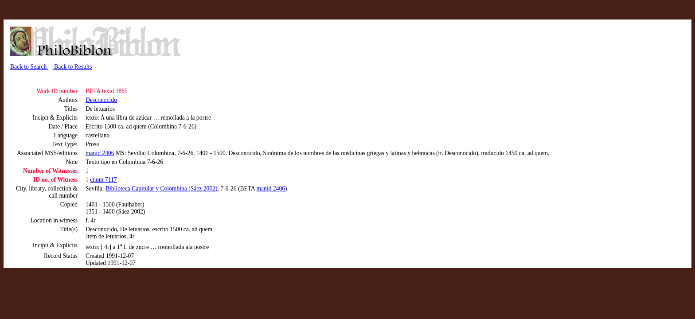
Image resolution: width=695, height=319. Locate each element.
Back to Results (72, 66)
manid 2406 (100, 153)
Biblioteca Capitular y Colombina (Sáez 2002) (161, 188)
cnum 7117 (103, 179)
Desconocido (101, 100)
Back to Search (29, 66)
